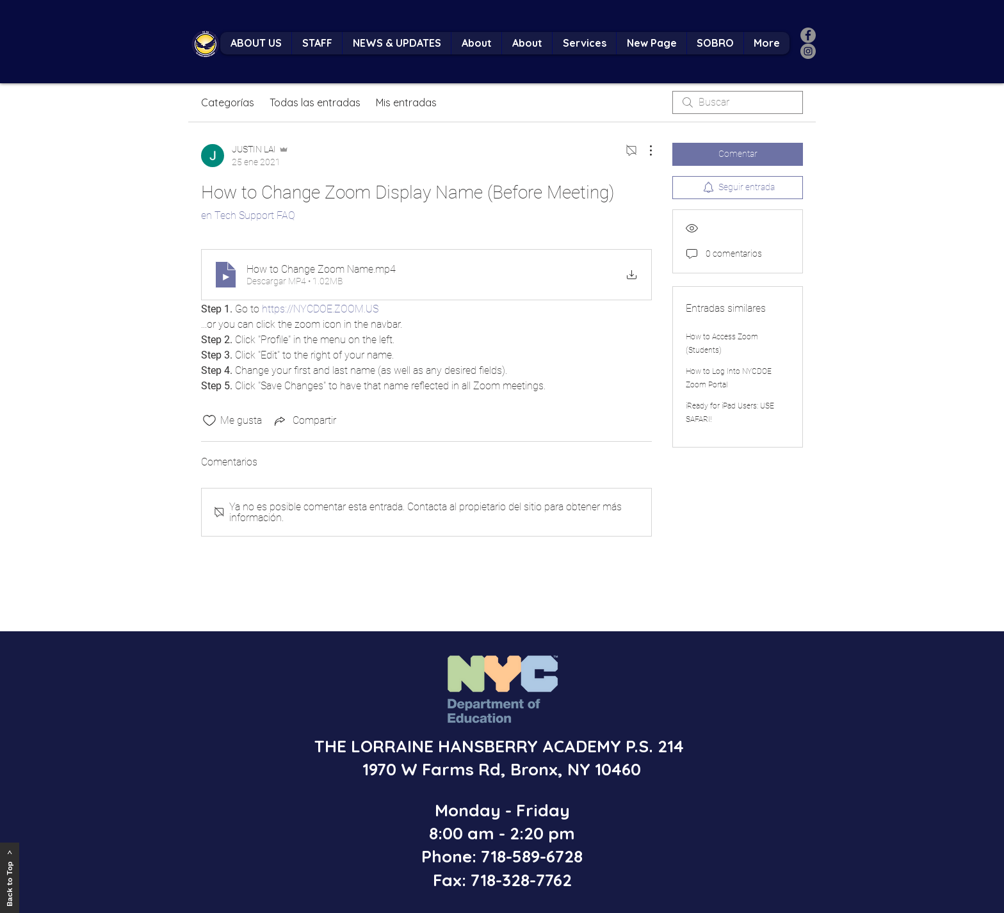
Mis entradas (406, 102)
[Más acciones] (644, 150)
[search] (737, 102)
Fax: (449, 880)
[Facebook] (808, 35)
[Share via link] (304, 420)
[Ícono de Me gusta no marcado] (209, 420)
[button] (316, 43)
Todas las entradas (315, 102)
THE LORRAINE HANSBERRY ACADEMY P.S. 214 (501, 746)
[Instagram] (808, 51)
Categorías (227, 102)
